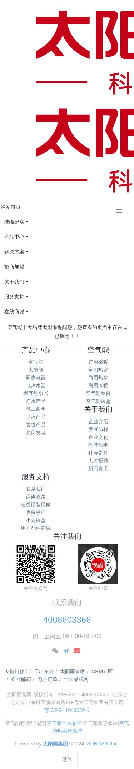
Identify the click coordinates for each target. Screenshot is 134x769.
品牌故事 (98, 445)
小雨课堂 (36, 520)
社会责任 (98, 453)
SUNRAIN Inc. (103, 744)
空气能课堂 (98, 401)
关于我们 (98, 409)
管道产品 (36, 424)
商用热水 (98, 377)
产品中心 (35, 350)
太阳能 (35, 370)
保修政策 (36, 496)
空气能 (35, 362)
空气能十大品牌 (63, 723)
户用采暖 (98, 362)
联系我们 (36, 489)
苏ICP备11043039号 (67, 710)
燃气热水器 (35, 393)
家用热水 (98, 370)
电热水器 (36, 385)
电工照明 (36, 409)
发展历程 (98, 429)
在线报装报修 (36, 504)
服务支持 (35, 477)
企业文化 (98, 437)
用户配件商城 (36, 528)
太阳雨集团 (55, 744)
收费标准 (36, 512)
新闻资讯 (98, 468)
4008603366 (67, 620)
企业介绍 (98, 421)
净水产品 (36, 401)
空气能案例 (98, 393)
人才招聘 (98, 460)
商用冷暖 (98, 385)
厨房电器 (36, 377)
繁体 (67, 759)
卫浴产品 (36, 417)
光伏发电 (36, 432)
